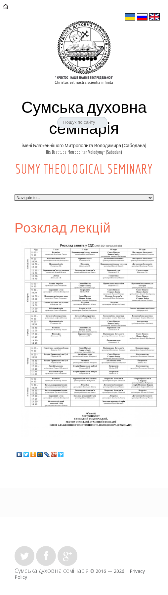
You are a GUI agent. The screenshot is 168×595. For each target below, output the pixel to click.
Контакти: (26, 3)
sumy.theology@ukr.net (83, 3)
